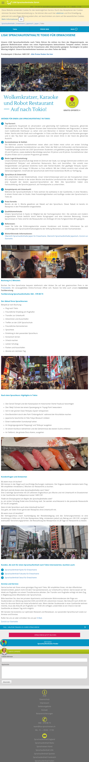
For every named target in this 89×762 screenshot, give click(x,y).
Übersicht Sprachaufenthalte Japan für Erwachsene (25, 236)
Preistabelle (6, 288)
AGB (44, 696)
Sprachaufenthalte (8, 23)
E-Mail (39, 618)
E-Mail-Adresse (7, 656)
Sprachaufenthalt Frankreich (44, 757)
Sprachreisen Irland (44, 746)
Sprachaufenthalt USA (44, 750)
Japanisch (29, 23)
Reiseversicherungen (44, 713)
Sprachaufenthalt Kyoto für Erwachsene (21, 570)
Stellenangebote (44, 706)
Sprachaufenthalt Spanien (44, 753)
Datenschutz (44, 699)
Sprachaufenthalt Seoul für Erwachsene (21, 577)
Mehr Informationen (10, 19)
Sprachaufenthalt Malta (44, 743)
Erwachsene (20, 23)
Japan (37, 23)
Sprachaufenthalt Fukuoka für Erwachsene (22, 573)
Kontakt (44, 710)
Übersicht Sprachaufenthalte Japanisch (62, 236)
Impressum (44, 703)
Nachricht (5, 664)
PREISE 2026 (44, 29)
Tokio (15, 29)
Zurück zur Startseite (9, 621)
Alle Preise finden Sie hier (42, 54)
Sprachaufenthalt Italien (44, 761)
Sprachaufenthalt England (44, 739)
